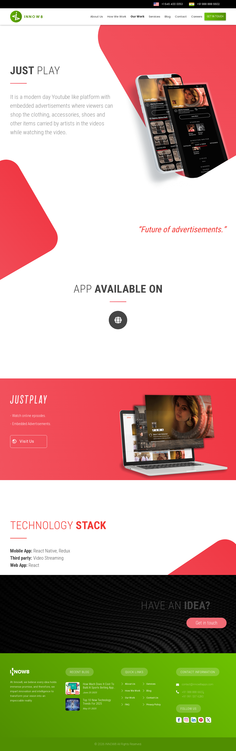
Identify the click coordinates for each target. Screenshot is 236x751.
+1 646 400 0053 (172, 4)
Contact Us (150, 697)
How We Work (116, 16)
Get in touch (215, 16)
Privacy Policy (151, 704)
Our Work (137, 16)
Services (154, 16)
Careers (196, 16)
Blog (168, 16)
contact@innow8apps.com (197, 684)
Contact (181, 16)
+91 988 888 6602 (208, 4)
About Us (96, 16)
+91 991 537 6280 (192, 696)
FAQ (125, 704)
